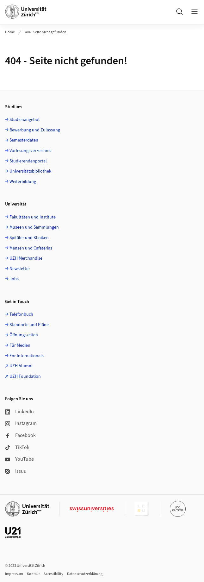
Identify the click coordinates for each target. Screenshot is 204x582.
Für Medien (19, 345)
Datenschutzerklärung (84, 574)
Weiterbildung (22, 182)
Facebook (20, 435)
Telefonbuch (21, 314)
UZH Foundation (25, 376)
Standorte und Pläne (29, 325)
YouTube (19, 459)
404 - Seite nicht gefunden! (46, 32)
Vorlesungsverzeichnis (30, 151)
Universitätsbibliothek (30, 171)
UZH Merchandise (25, 258)
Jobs (14, 279)
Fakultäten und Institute (32, 217)
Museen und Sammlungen (34, 227)
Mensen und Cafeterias (30, 248)
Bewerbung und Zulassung (34, 130)
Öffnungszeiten (23, 335)
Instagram (21, 423)
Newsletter (19, 269)
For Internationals (26, 356)
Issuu (16, 471)
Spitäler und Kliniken (29, 238)
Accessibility (53, 574)
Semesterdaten (23, 140)
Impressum (14, 574)
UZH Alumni (20, 366)
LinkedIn (19, 411)
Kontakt (33, 574)
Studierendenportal (28, 161)
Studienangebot (24, 120)
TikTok (17, 447)
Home (10, 32)
